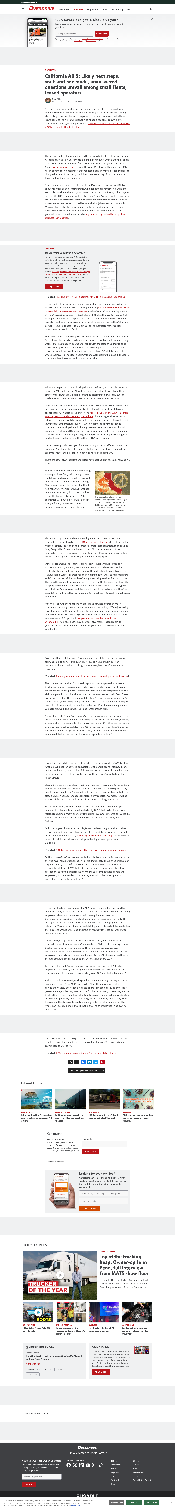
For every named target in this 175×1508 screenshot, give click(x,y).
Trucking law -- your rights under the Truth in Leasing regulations (90, 296)
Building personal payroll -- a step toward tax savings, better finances (70, 1118)
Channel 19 (94, 1112)
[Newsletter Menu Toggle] (151, 9)
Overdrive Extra (63, 1112)
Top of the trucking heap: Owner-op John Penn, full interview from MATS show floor (124, 1265)
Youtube (48, 1369)
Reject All (133, 1502)
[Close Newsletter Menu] (151, 18)
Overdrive (96, 835)
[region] (87, 1502)
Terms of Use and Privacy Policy (92, 39)
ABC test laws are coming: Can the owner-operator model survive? (91, 849)
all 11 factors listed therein (94, 542)
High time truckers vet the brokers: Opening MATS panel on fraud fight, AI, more (54, 1357)
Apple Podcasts (34, 1369)
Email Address (89, 1139)
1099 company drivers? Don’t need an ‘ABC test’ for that (103, 1116)
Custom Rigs (29, 1325)
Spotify (59, 1369)
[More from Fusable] (87, 2)
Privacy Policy (78, 41)
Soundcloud (33, 1374)
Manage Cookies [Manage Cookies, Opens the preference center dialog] (117, 1502)
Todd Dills (56, 99)
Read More (101, 1372)
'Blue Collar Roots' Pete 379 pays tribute (36, 1329)
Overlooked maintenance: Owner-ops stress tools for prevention (135, 1331)
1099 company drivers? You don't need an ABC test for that (87, 1052)
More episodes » (33, 1364)
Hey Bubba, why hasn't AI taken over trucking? (101, 1329)
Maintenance (128, 1325)
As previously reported (65, 166)
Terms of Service (91, 41)
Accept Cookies (151, 1502)
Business (50, 70)
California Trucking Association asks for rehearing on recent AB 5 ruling (36, 1118)
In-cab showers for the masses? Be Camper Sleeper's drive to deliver (70, 1331)
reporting (107, 835)
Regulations (27, 1112)
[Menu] (23, 9)
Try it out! (54, 286)
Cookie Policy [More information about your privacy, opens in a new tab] (76, 1505)
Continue (90, 1151)
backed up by (84, 835)
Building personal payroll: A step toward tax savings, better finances (92, 676)
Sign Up (29, 1484)
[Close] (171, 1502)
